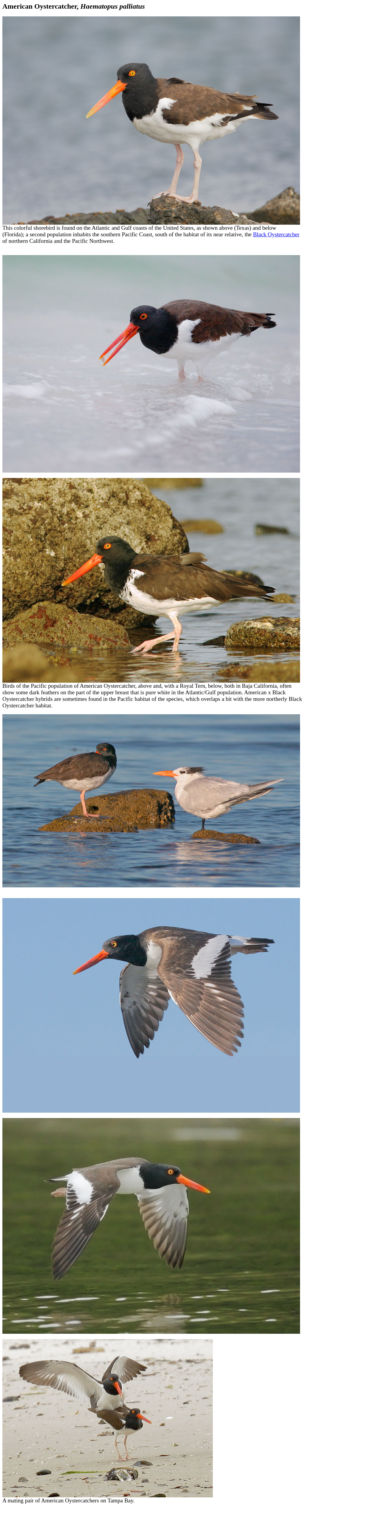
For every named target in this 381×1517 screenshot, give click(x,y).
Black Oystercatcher (276, 234)
